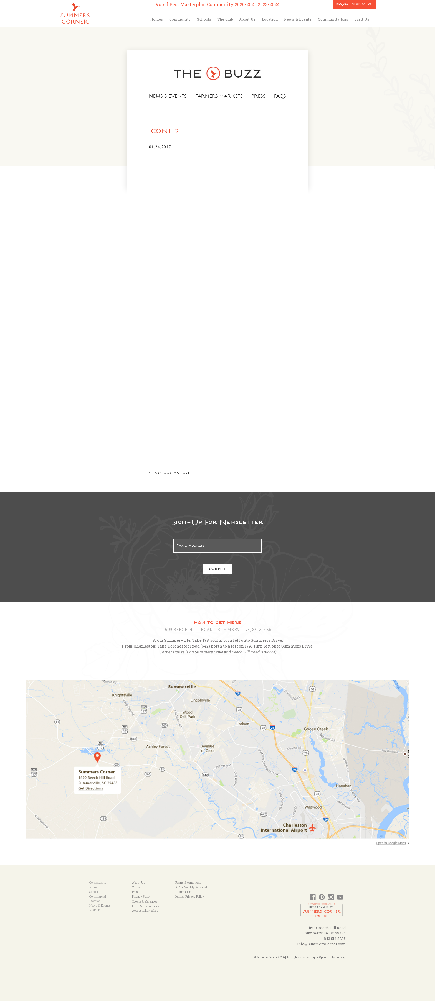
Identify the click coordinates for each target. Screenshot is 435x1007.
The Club (225, 19)
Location (270, 19)
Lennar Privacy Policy (189, 902)
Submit (217, 575)
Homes (156, 19)
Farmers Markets (219, 96)
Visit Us (362, 19)
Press (259, 96)
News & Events (298, 19)
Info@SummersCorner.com (321, 949)
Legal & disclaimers (145, 912)
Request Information (354, 4)
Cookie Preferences (144, 907)
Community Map (333, 19)
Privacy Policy (141, 902)
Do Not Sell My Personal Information (191, 895)
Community (180, 19)
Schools (204, 19)
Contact (137, 893)
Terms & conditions (188, 888)
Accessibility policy (145, 916)
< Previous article (168, 479)
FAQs (281, 96)
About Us (247, 19)
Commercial (97, 902)
